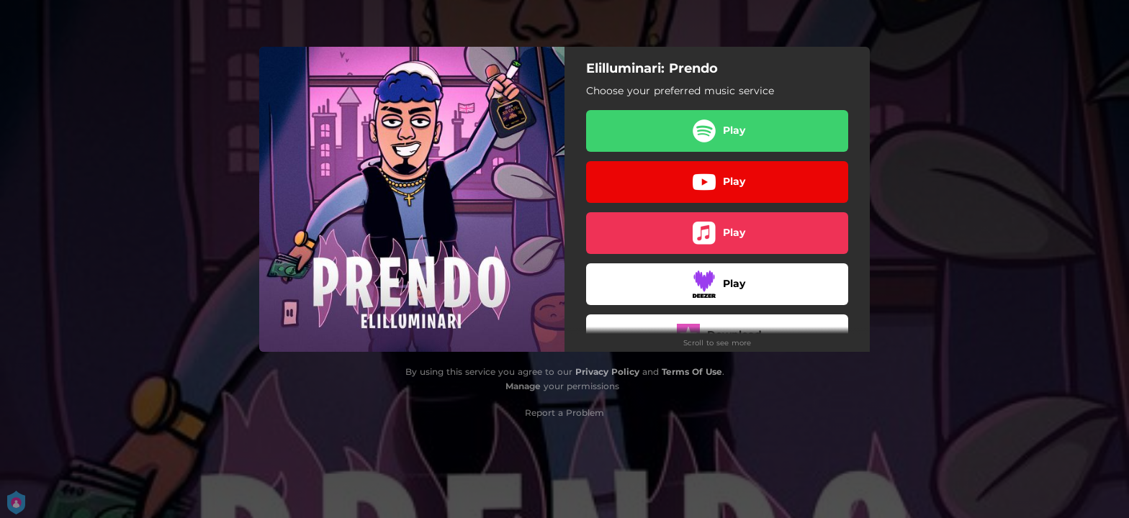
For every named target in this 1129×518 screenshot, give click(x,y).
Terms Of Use (692, 371)
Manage (523, 386)
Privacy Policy (607, 371)
